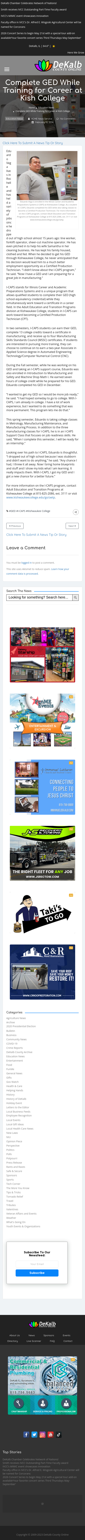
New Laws (12, 1133)
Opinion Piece (14, 1141)
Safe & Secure (14, 1171)
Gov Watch (12, 1082)
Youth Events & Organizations (23, 1226)
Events (66, 1335)
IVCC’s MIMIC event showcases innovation (26, 1466)
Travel (9, 1200)
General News (14, 1073)
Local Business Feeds (18, 1111)
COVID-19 (11, 1043)
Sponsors (11, 1175)
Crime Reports (14, 1048)
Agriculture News (16, 1018)
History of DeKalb (16, 1099)
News (32, 1335)
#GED (12, 511)
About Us (14, 1335)
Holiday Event (14, 1103)
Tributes (11, 1205)
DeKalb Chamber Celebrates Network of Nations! (30, 1459)
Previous (15, 525)
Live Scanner (34, 1341)
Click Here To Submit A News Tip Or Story (33, 143)
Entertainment (14, 1060)
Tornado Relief (14, 1196)
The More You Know (17, 1188)
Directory (12, 1341)
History (10, 1094)
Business (11, 1035)
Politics (10, 1150)
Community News (16, 1039)
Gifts (9, 1077)
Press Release (14, 1162)
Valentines (12, 1209)
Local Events (13, 1120)
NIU (8, 1137)
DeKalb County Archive (19, 1052)
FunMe (10, 1069)
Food (9, 1065)
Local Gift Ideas (15, 1124)
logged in (26, 562)
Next (72, 525)
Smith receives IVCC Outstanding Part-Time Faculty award (35, 1463)
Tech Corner (13, 1184)
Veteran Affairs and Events (21, 1213)
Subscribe (37, 1273)
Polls (9, 1154)
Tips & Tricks (13, 1192)
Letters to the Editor (17, 1107)
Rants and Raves (15, 1167)
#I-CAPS (20, 511)
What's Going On (15, 1222)
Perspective (12, 1145)
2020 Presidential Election (21, 1026)
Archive (10, 1022)
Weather (11, 1217)
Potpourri (11, 1158)
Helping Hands (14, 1090)
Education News (46, 107)
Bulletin (10, 1031)
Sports (10, 1179)
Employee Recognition (19, 1115)
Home (32, 107)
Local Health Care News (19, 1128)
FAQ (52, 1341)
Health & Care (14, 1086)
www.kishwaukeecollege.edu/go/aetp (30, 497)
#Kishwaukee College (38, 511)
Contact (67, 1341)
